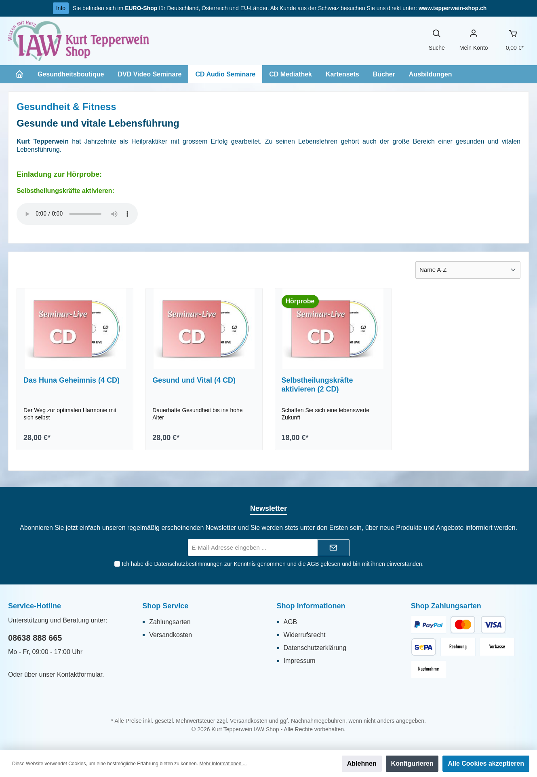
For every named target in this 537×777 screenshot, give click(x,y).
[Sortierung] (467, 270)
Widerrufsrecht (305, 634)
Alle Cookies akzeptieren (486, 763)
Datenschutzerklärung (315, 647)
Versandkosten (170, 634)
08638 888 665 (35, 637)
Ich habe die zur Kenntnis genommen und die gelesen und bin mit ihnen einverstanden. (272, 564)
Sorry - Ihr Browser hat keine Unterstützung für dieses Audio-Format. (77, 214)
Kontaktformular (79, 674)
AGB (313, 564)
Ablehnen (362, 763)
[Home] (19, 74)
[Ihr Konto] (473, 40)
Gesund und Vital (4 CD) (194, 380)
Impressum (300, 660)
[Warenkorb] (513, 40)
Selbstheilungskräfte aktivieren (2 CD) (317, 384)
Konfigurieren (412, 763)
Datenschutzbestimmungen (188, 564)
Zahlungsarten (169, 621)
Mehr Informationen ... (222, 763)
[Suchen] (436, 40)
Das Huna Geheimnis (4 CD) (71, 380)
